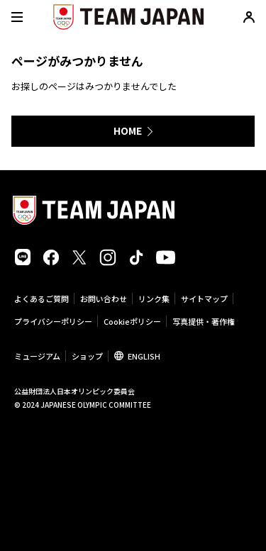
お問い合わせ (103, 298)
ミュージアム (37, 356)
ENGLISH (144, 356)
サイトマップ (204, 298)
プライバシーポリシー (53, 321)
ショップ (87, 356)
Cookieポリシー (132, 321)
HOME (127, 130)
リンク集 (154, 298)
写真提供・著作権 (203, 321)
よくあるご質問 (41, 298)
